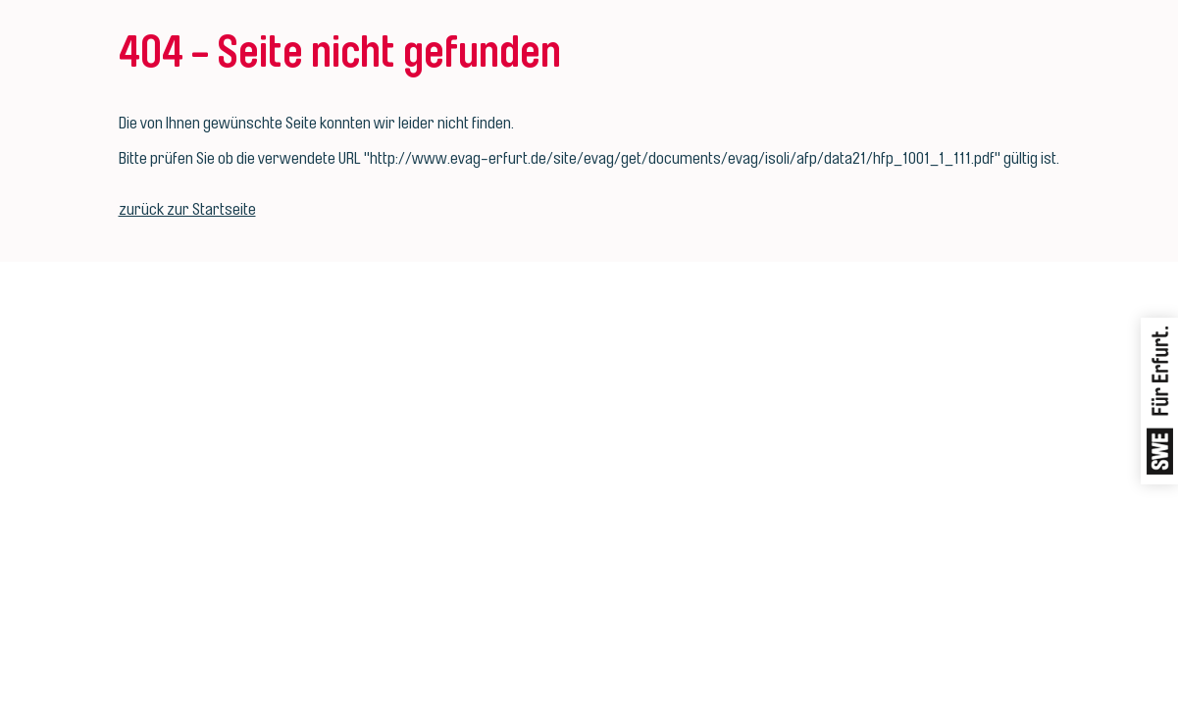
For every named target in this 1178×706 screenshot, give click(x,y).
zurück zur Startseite (187, 209)
